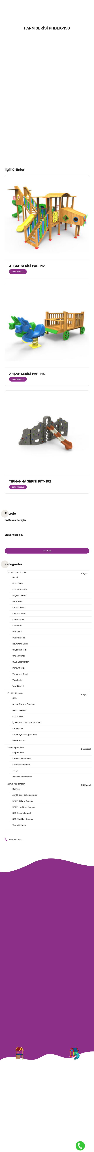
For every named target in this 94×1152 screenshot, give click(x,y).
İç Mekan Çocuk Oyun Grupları (27, 726)
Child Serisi (18, 583)
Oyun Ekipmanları (21, 664)
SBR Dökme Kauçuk (22, 819)
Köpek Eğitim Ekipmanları (25, 739)
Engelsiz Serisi (19, 596)
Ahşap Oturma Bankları (23, 708)
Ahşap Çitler (50, 700)
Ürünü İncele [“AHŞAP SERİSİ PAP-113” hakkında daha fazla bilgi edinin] (18, 379)
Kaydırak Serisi (19, 614)
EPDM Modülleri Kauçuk (24, 813)
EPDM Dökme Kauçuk (23, 807)
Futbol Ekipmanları (21, 770)
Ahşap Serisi (50, 575)
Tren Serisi (17, 683)
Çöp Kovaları (18, 720)
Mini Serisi (17, 633)
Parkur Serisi (18, 670)
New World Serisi (20, 645)
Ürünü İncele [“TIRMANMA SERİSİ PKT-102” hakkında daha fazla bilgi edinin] (18, 487)
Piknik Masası (19, 745)
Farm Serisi (18, 602)
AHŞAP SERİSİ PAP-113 (27, 374)
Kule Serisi (17, 627)
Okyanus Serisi (19, 652)
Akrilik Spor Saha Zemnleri (25, 801)
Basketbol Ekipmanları (51, 755)
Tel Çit (15, 776)
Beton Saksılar (19, 714)
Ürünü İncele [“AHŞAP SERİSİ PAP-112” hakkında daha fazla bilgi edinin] (18, 272)
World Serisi (18, 689)
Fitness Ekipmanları (22, 763)
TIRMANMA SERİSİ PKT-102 (30, 481)
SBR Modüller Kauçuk (23, 826)
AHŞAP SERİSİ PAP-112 (27, 266)
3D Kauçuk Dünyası (48, 792)
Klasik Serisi (18, 621)
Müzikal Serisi (19, 639)
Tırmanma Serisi (20, 677)
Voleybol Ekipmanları (22, 782)
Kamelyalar (17, 732)
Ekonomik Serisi (20, 590)
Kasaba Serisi (19, 608)
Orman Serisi (18, 658)
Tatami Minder (19, 832)
